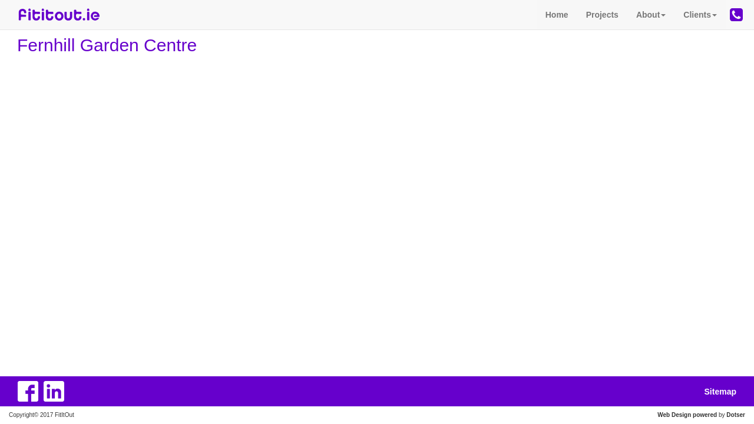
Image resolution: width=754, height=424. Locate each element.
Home (556, 14)
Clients (700, 14)
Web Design (674, 415)
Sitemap (720, 391)
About (651, 14)
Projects (602, 14)
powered (705, 415)
